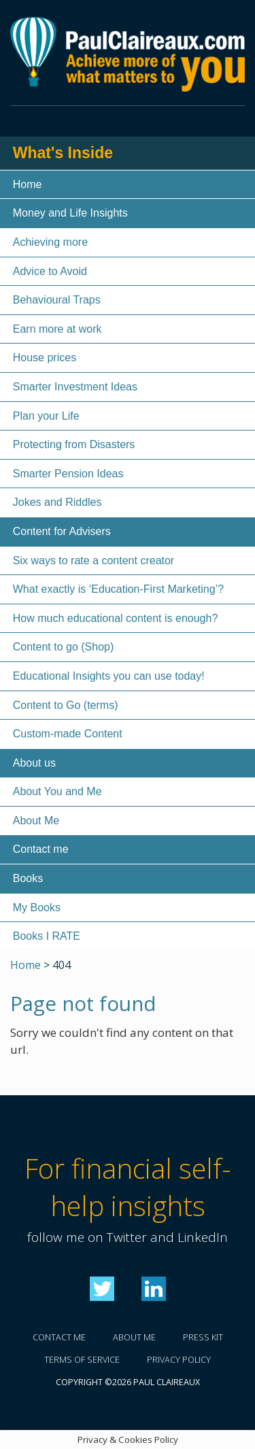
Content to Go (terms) (65, 705)
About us (34, 763)
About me (134, 1337)
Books (28, 878)
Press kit (203, 1337)
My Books (37, 907)
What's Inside (63, 153)
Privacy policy (179, 1359)
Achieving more (50, 242)
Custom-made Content (67, 733)
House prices (44, 357)
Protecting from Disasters (74, 444)
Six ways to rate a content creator (93, 560)
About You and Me (57, 791)
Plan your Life (46, 416)
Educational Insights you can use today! (109, 676)
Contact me (41, 849)
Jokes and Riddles (57, 502)
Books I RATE (46, 936)
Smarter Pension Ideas (68, 473)
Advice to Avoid (50, 271)
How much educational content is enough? (115, 618)
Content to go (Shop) (63, 647)
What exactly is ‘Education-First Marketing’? (118, 589)
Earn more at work (57, 329)
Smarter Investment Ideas (75, 386)
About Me (36, 820)
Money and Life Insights (70, 213)
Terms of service (82, 1359)
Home (27, 184)
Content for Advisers (62, 531)
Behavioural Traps (57, 300)
